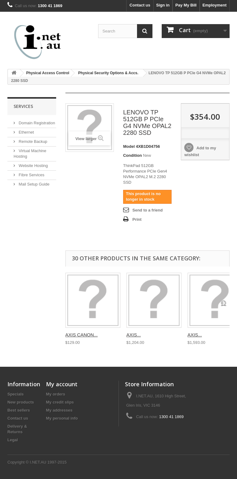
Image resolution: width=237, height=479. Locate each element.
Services (23, 106)
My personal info (62, 418)
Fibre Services (31, 175)
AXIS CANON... (81, 334)
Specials (15, 394)
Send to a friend (147, 210)
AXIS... (134, 334)
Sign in (162, 5)
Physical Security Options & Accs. (108, 73)
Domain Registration (36, 123)
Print (137, 219)
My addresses (59, 410)
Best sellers (18, 410)
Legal (12, 440)
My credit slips (60, 402)
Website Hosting (33, 165)
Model (129, 146)
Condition (132, 155)
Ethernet (26, 132)
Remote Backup (32, 141)
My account (61, 384)
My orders (55, 394)
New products (20, 402)
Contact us (140, 5)
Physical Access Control (47, 73)
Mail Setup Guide (33, 184)
